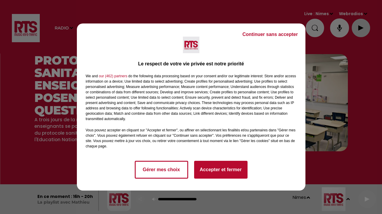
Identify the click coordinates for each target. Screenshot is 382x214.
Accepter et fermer (221, 169)
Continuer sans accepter (270, 34)
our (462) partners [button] (113, 76)
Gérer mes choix (161, 169)
